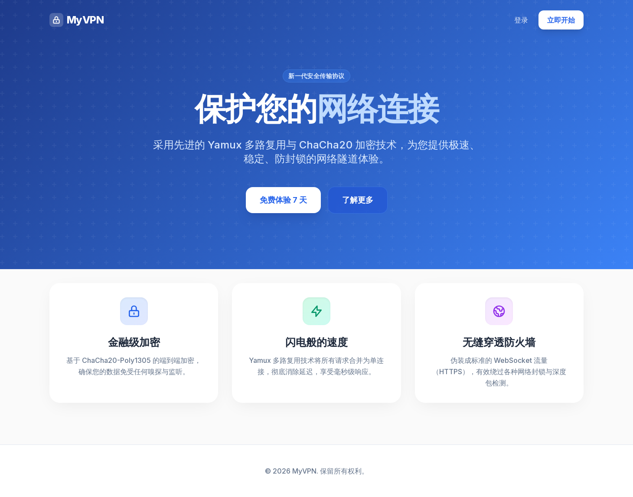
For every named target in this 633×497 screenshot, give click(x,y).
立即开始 (561, 20)
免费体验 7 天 (283, 199)
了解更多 (357, 199)
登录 (521, 20)
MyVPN (76, 20)
